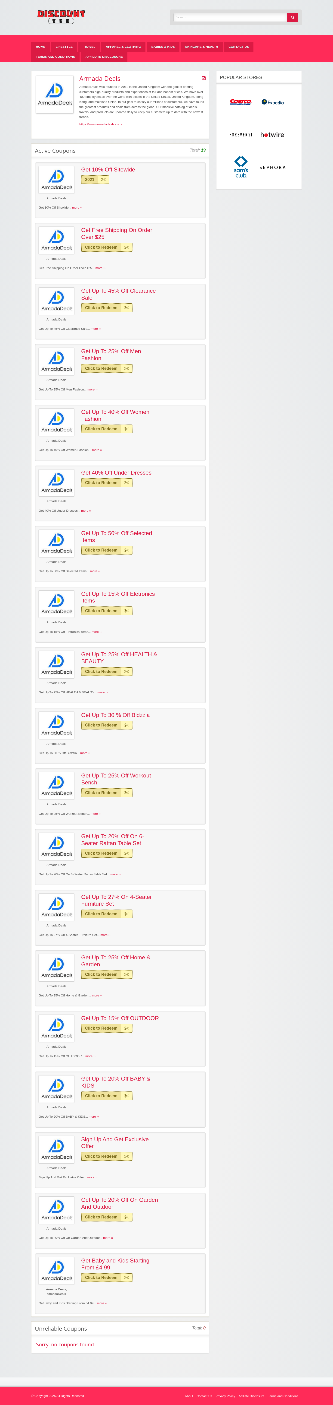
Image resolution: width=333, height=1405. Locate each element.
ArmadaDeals (56, 1294)
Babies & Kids (163, 46)
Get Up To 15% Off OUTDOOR (120, 1018)
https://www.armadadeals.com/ (100, 124)
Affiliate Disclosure (104, 56)
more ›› (77, 207)
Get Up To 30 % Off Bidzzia (115, 715)
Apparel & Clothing (123, 46)
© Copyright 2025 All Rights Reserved (57, 1396)
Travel (89, 46)
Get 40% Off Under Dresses (116, 472)
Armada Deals (56, 198)
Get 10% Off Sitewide (108, 169)
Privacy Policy (225, 1396)
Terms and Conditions (55, 56)
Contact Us (238, 46)
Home (40, 46)
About (189, 1396)
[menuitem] (40, 47)
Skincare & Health (201, 46)
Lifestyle (64, 46)
